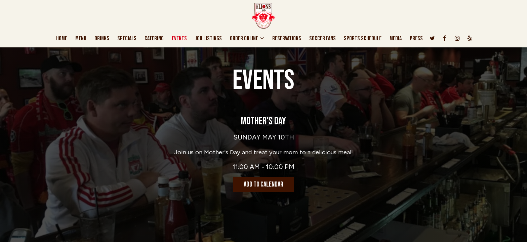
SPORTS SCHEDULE (362, 38)
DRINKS (101, 38)
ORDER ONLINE (247, 38)
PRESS (416, 38)
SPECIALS (126, 38)
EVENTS (179, 38)
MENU (80, 38)
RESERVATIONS (286, 38)
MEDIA (396, 38)
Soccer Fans (322, 38)
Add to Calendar (263, 184)
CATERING (154, 38)
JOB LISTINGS (208, 38)
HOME (61, 38)
